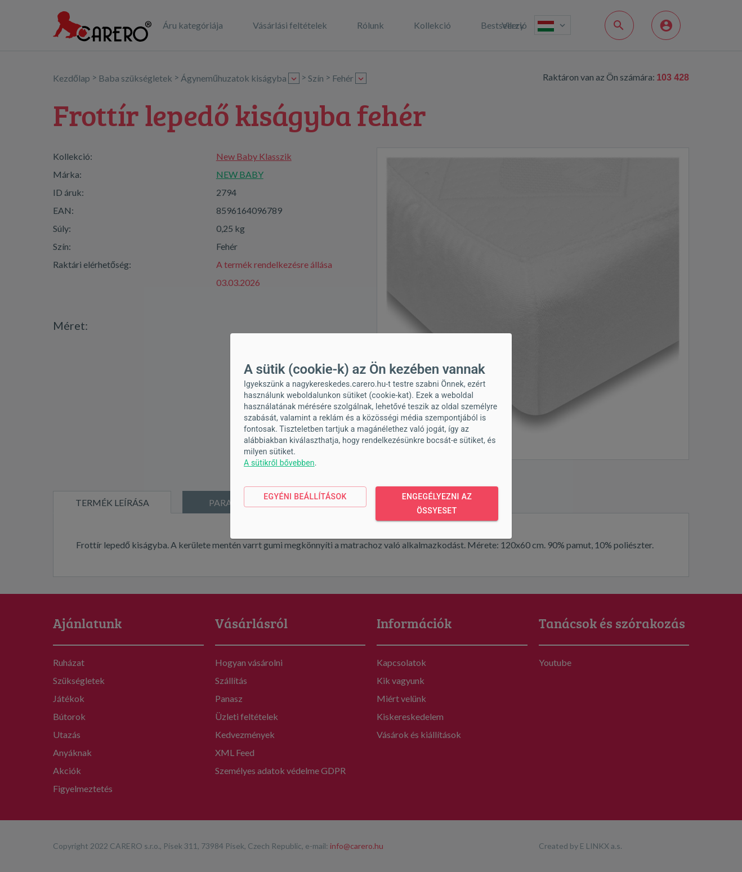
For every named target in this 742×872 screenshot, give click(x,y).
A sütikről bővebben (279, 462)
